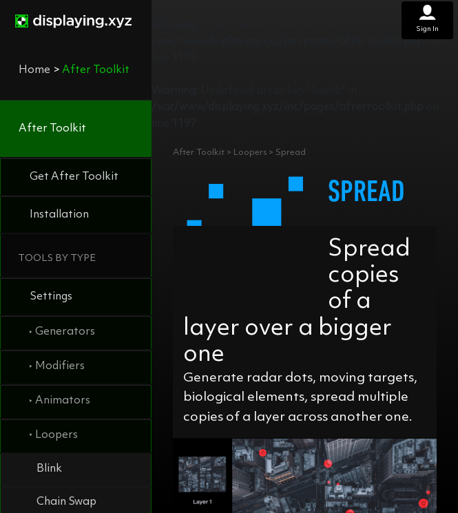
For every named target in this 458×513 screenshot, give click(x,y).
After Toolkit (52, 128)
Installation (59, 214)
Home (34, 70)
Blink (49, 468)
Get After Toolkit (74, 176)
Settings (51, 296)
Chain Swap (66, 501)
